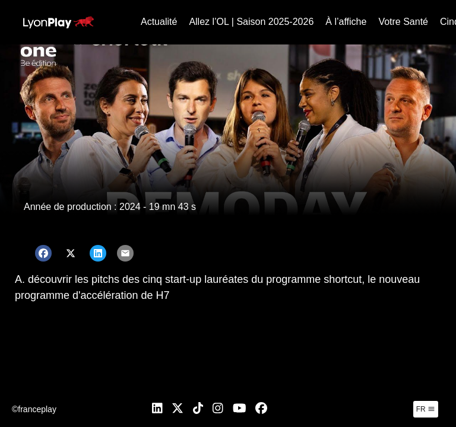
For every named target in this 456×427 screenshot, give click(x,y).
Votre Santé (403, 22)
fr (425, 409)
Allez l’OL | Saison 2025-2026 (251, 22)
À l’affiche (345, 22)
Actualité (159, 22)
